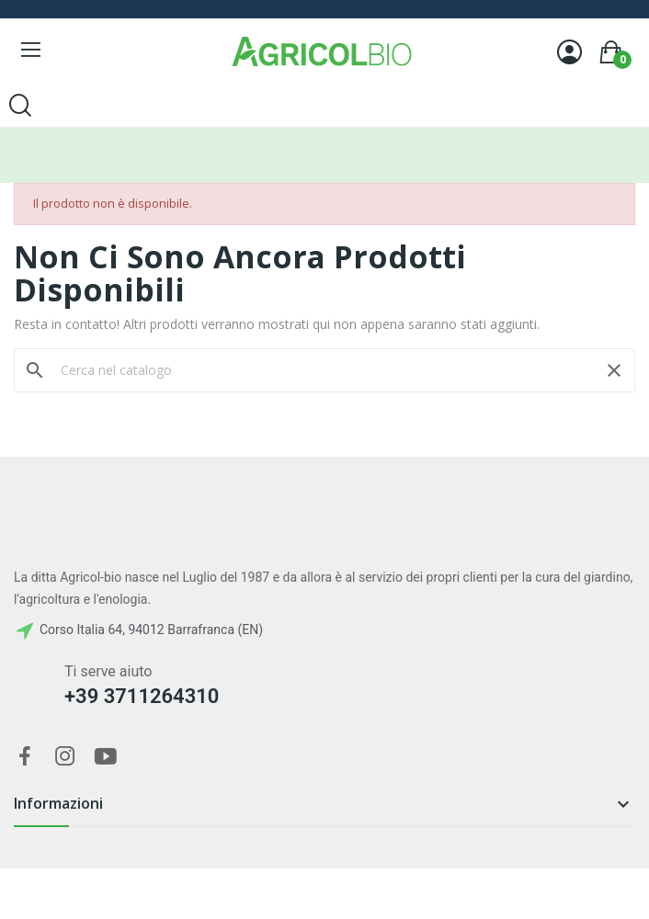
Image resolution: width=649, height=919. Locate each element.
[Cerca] (324, 370)
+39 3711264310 (141, 696)
